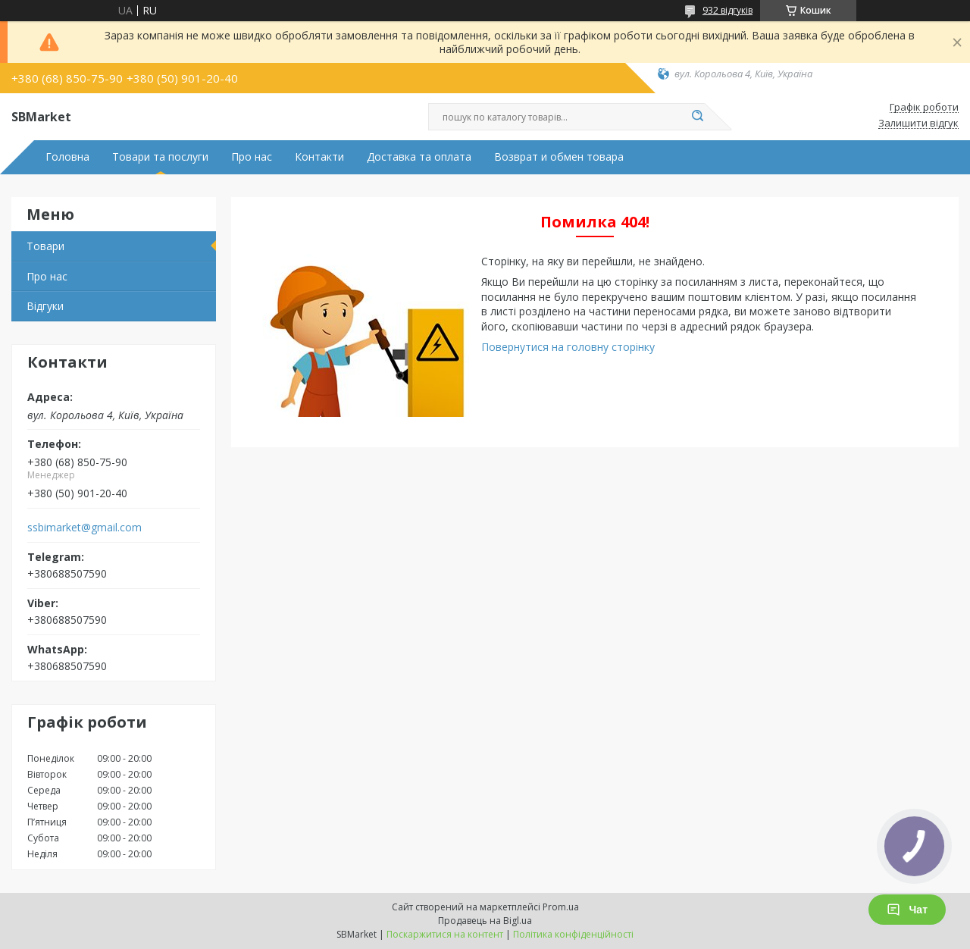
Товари (45, 246)
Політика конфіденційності (573, 934)
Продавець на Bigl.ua (485, 920)
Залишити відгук (918, 123)
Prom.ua (561, 906)
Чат (907, 909)
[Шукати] (697, 116)
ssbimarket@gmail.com (84, 527)
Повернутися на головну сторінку (568, 347)
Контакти (319, 157)
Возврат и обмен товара (559, 157)
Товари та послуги (160, 157)
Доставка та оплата (419, 157)
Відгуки (45, 306)
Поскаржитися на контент (444, 934)
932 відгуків (727, 10)
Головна (67, 157)
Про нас (251, 157)
